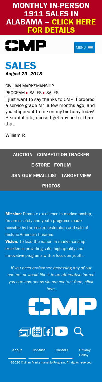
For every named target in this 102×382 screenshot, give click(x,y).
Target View (76, 175)
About (17, 349)
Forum (62, 165)
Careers (62, 349)
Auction (23, 154)
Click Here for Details (61, 26)
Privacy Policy (85, 352)
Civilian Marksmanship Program (25, 45)
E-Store (40, 165)
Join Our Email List (34, 175)
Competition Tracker (63, 154)
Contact (39, 349)
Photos (51, 186)
